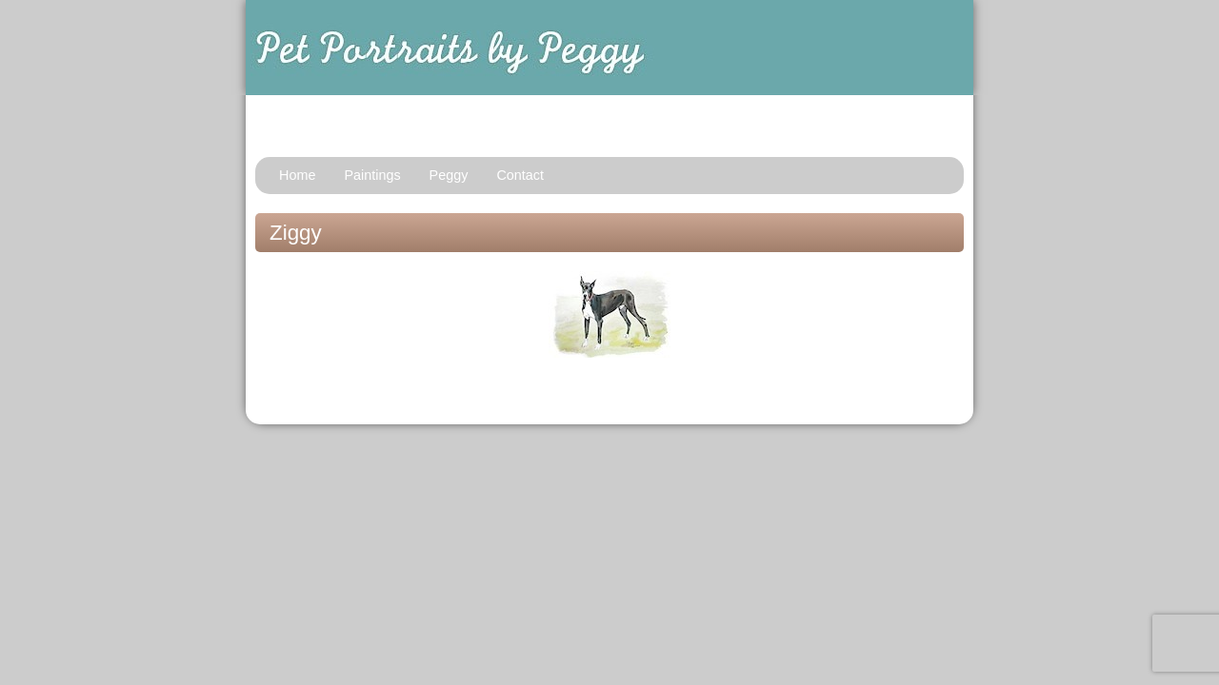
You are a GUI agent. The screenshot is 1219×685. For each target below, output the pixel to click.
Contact (520, 175)
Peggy (449, 175)
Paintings (372, 175)
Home (297, 175)
